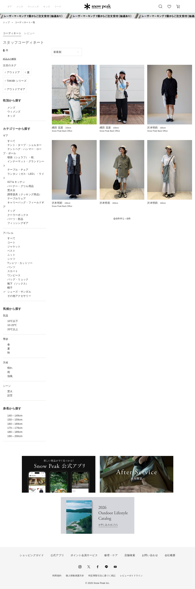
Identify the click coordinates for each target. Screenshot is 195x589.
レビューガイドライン (131, 575)
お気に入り (169, 8)
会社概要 (170, 555)
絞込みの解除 (9, 59)
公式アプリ (57, 555)
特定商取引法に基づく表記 (102, 575)
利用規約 (56, 575)
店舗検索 (129, 555)
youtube (115, 567)
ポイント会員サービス (84, 555)
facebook (98, 567)
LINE (106, 567)
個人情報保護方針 (75, 575)
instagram (80, 567)
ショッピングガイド (31, 555)
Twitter (89, 567)
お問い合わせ (150, 555)
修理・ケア (111, 555)
